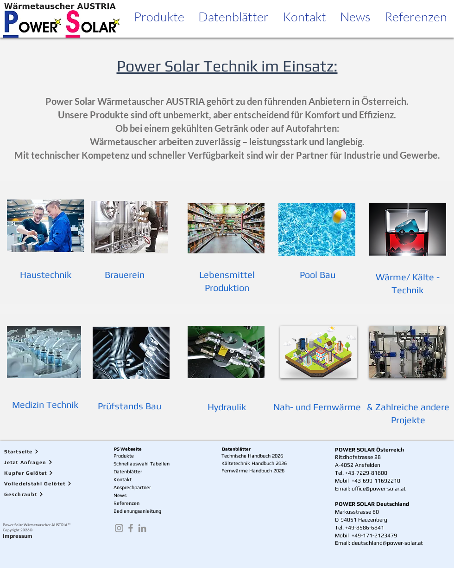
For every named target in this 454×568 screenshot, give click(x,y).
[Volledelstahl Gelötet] (44, 483)
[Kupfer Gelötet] (44, 473)
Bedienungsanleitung (137, 511)
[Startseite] (44, 451)
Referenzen (126, 503)
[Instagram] (119, 528)
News (120, 495)
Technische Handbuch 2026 (252, 455)
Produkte (124, 455)
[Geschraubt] (44, 494)
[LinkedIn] (142, 528)
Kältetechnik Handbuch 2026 (254, 463)
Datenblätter (128, 471)
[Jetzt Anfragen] (44, 462)
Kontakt (123, 479)
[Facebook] (130, 528)
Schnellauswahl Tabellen (142, 463)
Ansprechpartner (132, 487)
